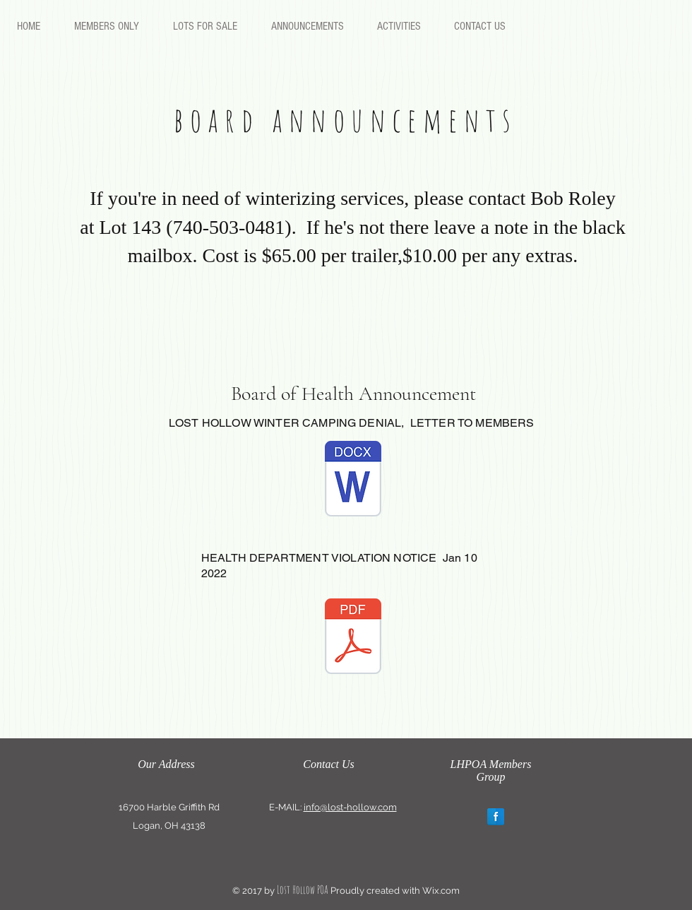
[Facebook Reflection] (495, 816)
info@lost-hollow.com (350, 807)
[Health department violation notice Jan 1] (353, 638)
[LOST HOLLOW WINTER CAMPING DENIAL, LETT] (353, 480)
